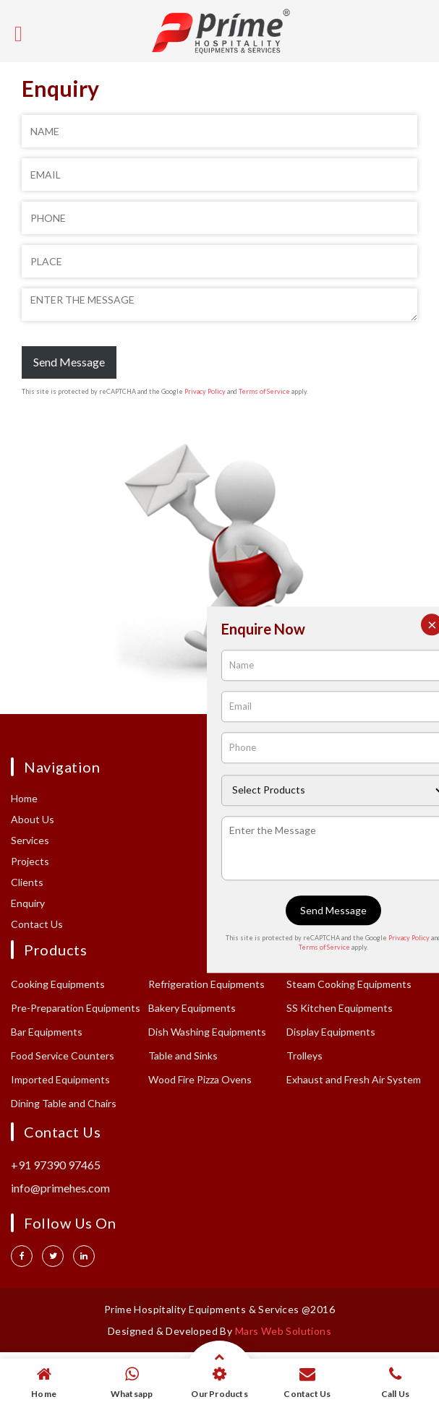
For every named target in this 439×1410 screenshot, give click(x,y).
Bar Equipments (46, 1032)
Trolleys (304, 1055)
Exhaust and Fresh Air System (353, 1079)
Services (30, 840)
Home (24, 798)
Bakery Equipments (192, 1008)
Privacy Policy (205, 391)
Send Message (69, 362)
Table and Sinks (183, 1055)
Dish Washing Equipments (207, 1032)
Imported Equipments (60, 1079)
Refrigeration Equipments (206, 984)
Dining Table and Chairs (63, 1103)
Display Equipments (330, 1032)
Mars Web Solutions (283, 1331)
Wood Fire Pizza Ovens (200, 1079)
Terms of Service (264, 391)
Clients (27, 882)
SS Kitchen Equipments (339, 1008)
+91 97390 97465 (56, 1165)
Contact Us (37, 924)
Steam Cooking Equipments (349, 984)
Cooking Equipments (58, 984)
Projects (30, 861)
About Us (32, 819)
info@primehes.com (60, 1188)
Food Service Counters (62, 1055)
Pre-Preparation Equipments (75, 1008)
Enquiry (28, 903)
